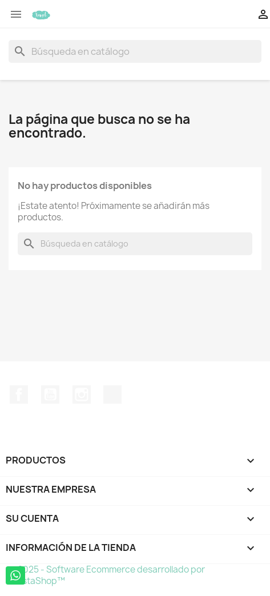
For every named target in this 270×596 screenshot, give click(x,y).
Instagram (81, 394)
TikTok (112, 394)
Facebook (19, 394)
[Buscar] (135, 51)
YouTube (50, 394)
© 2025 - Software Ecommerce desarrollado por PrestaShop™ (107, 575)
